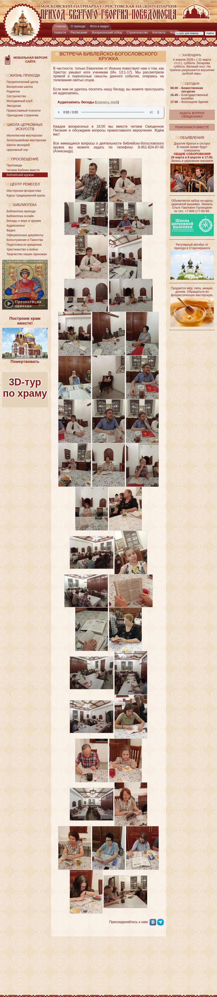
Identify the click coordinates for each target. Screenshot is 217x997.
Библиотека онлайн (20, 216)
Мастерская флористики (24, 190)
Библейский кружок (20, 175)
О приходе (78, 26)
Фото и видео (99, 26)
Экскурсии (14, 105)
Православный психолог (24, 110)
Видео (11, 230)
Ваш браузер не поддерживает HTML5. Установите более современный (108, 112)
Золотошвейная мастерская (26, 140)
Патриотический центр (22, 82)
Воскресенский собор (107, 32)
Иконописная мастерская (24, 135)
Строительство (137, 32)
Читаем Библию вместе (23, 170)
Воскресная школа (20, 86)
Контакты (158, 32)
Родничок (13, 91)
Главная (60, 26)
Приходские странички (22, 115)
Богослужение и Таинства (25, 240)
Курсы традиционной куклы (26, 195)
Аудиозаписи (16, 225)
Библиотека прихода (21, 211)
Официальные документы (25, 235)
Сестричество (16, 96)
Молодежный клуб (19, 101)
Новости (60, 32)
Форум (174, 32)
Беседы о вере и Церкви (24, 220)
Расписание (79, 32)
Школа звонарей (18, 145)
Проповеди (14, 165)
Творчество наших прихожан (27, 254)
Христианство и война (22, 249)
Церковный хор (17, 149)
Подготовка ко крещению (24, 244)
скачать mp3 (107, 102)
